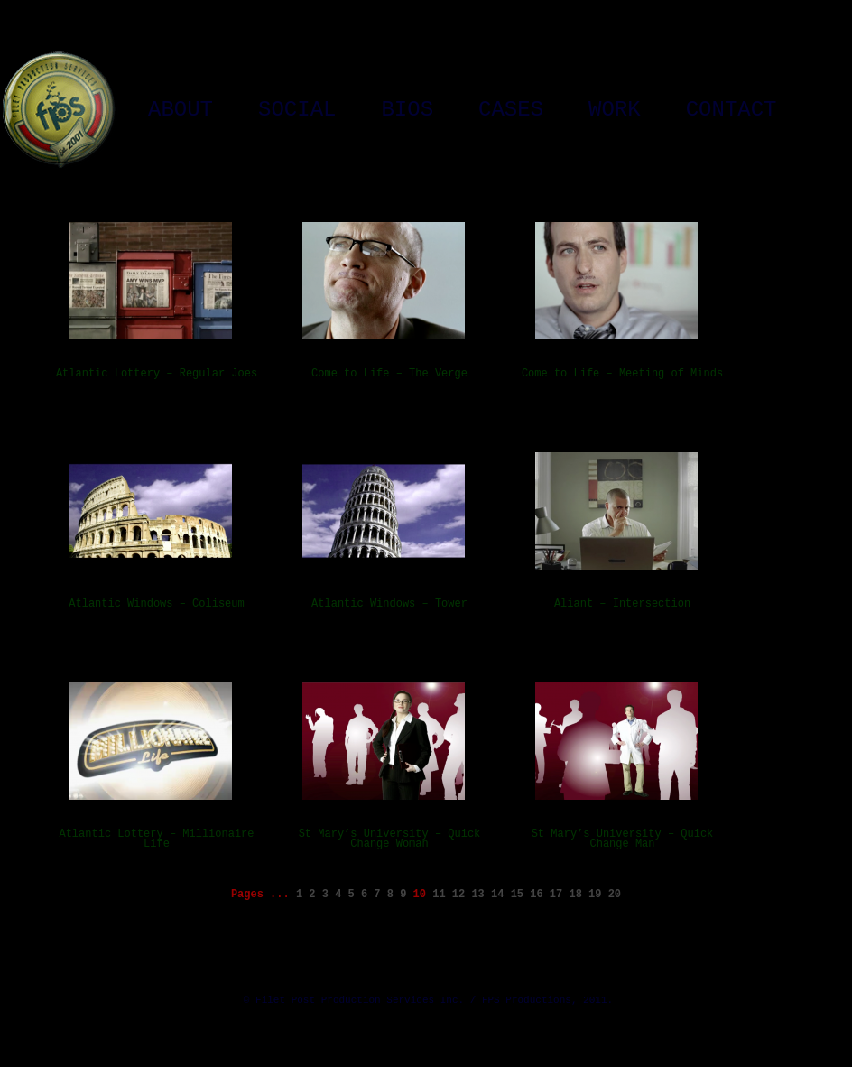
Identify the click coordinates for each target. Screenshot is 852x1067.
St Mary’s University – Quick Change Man (623, 839)
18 (575, 894)
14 (497, 894)
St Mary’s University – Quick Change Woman (390, 839)
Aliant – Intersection (622, 604)
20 (614, 894)
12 (458, 894)
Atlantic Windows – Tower (389, 604)
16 (536, 894)
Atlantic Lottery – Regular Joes (156, 373)
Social (297, 110)
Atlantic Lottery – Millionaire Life (156, 839)
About (180, 110)
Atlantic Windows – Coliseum (156, 604)
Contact (731, 110)
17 (556, 894)
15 (517, 894)
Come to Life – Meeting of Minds (622, 373)
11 (438, 894)
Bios (407, 110)
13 (477, 894)
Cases (510, 110)
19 (594, 894)
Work (614, 110)
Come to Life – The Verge (389, 373)
